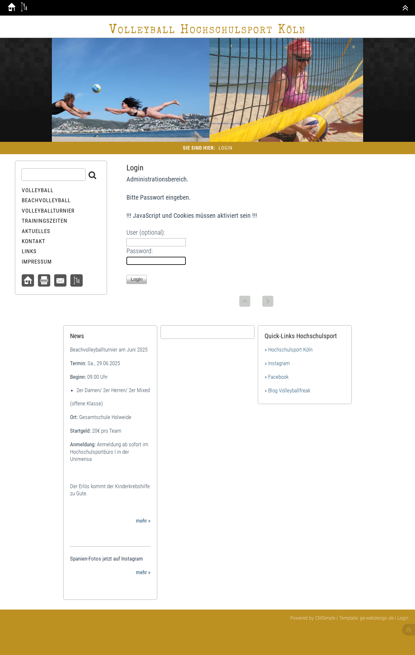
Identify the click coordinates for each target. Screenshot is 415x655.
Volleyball (37, 190)
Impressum (37, 261)
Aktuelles (36, 231)
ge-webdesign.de (377, 618)
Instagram (279, 363)
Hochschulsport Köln (290, 349)
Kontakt (33, 241)
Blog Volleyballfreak (289, 390)
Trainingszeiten (44, 220)
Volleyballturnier (48, 210)
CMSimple (325, 618)
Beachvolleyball (46, 200)
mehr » (143, 520)
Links (29, 251)
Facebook (278, 377)
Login (403, 618)
